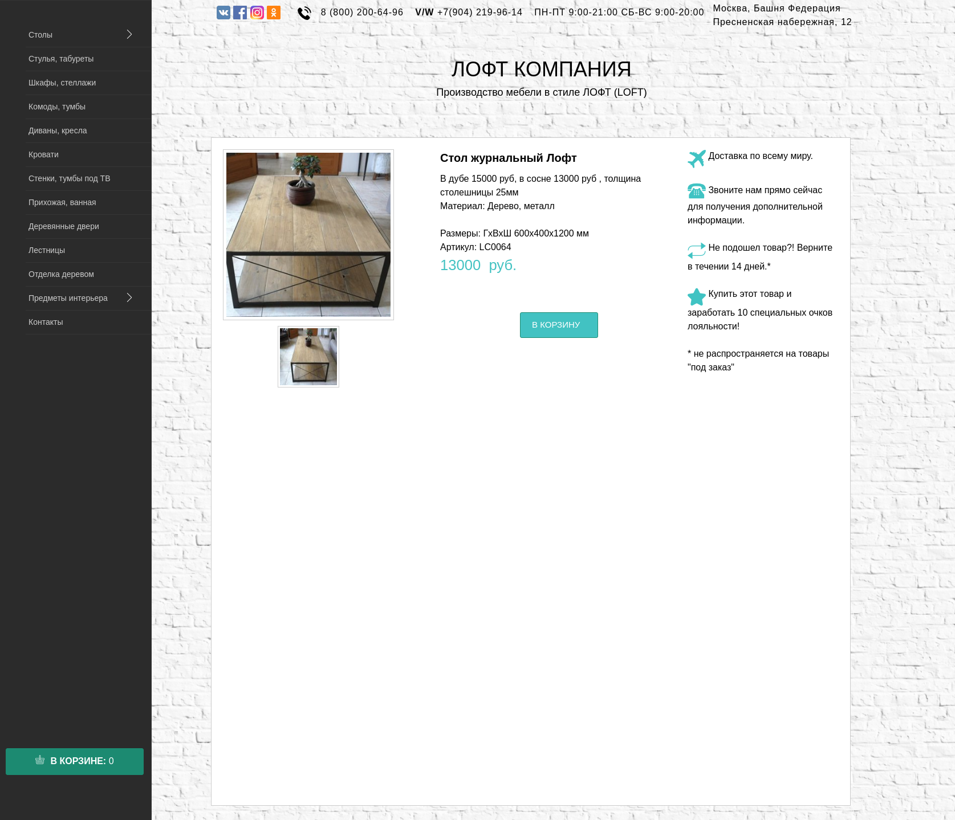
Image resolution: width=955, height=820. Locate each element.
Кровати (44, 154)
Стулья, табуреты (61, 58)
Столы (40, 34)
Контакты (46, 322)
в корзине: (74, 760)
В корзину (556, 324)
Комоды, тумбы (57, 106)
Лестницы (47, 250)
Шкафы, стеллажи (62, 82)
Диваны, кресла (58, 130)
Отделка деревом (61, 274)
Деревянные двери (64, 226)
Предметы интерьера (68, 298)
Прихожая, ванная (62, 202)
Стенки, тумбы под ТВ (69, 178)
